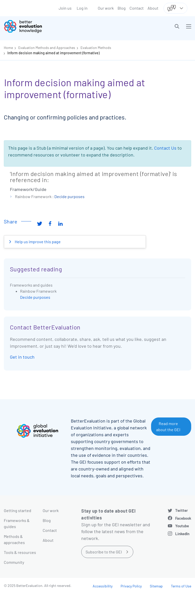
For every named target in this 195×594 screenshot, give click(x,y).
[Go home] (52, 26)
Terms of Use (181, 586)
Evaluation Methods (95, 47)
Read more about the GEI (168, 426)
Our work (106, 8)
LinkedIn (182, 533)
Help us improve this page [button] (37, 241)
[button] (177, 26)
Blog (122, 8)
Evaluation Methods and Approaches (46, 47)
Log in (82, 8)
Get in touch (22, 357)
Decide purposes (69, 196)
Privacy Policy (131, 586)
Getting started (17, 510)
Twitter (181, 510)
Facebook (183, 518)
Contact (136, 8)
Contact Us (165, 148)
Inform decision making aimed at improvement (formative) (53, 53)
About (153, 8)
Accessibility (102, 586)
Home (8, 47)
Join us (65, 8)
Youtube (182, 525)
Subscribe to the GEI (104, 551)
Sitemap (156, 586)
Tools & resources (20, 552)
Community (14, 562)
